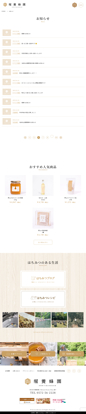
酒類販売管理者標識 (59, 371)
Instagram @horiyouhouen (43, 332)
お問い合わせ (16, 371)
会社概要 (7, 371)
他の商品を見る (43, 242)
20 (56, 137)
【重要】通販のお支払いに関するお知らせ (43, 413)
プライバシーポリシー (28, 371)
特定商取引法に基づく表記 (44, 371)
